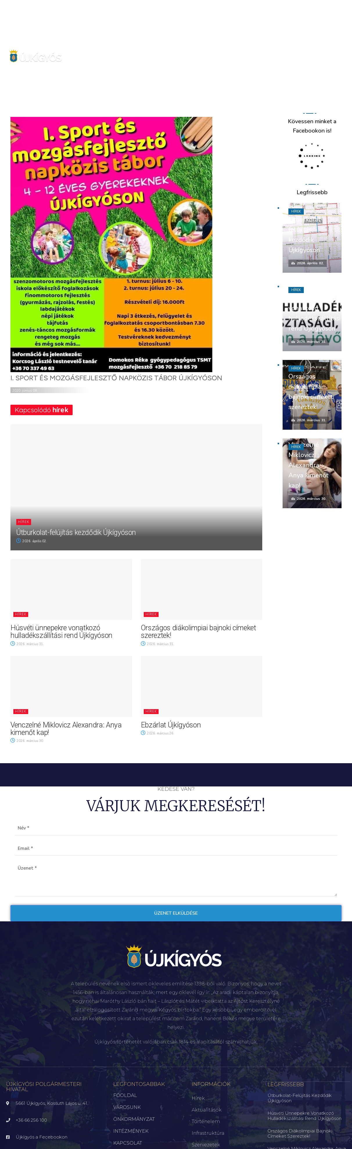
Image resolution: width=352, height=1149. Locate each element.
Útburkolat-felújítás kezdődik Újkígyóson (76, 532)
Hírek (23, 522)
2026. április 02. (31, 541)
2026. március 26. (157, 733)
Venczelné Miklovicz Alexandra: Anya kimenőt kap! (66, 729)
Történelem (206, 1121)
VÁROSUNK (127, 1107)
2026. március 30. (27, 741)
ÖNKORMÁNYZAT (134, 1119)
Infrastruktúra (208, 1133)
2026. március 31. (27, 644)
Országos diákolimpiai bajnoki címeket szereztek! (198, 632)
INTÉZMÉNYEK (130, 1131)
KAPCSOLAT (127, 1143)
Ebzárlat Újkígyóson (171, 725)
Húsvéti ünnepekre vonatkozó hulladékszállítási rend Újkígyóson (61, 632)
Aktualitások (207, 1110)
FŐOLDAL (125, 1095)
